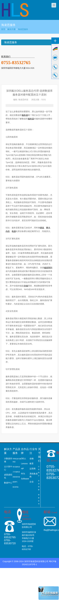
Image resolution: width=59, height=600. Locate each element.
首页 (3, 29)
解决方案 (12, 29)
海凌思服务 (23, 29)
